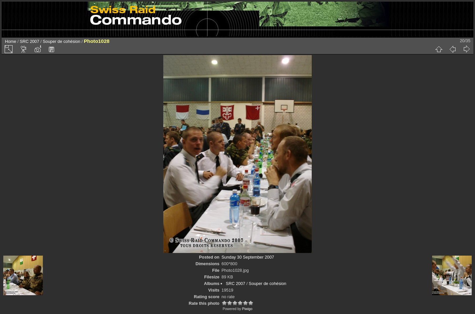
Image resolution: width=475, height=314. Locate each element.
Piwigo (247, 309)
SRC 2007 (29, 41)
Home (10, 41)
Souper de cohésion (61, 41)
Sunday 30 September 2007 (248, 257)
